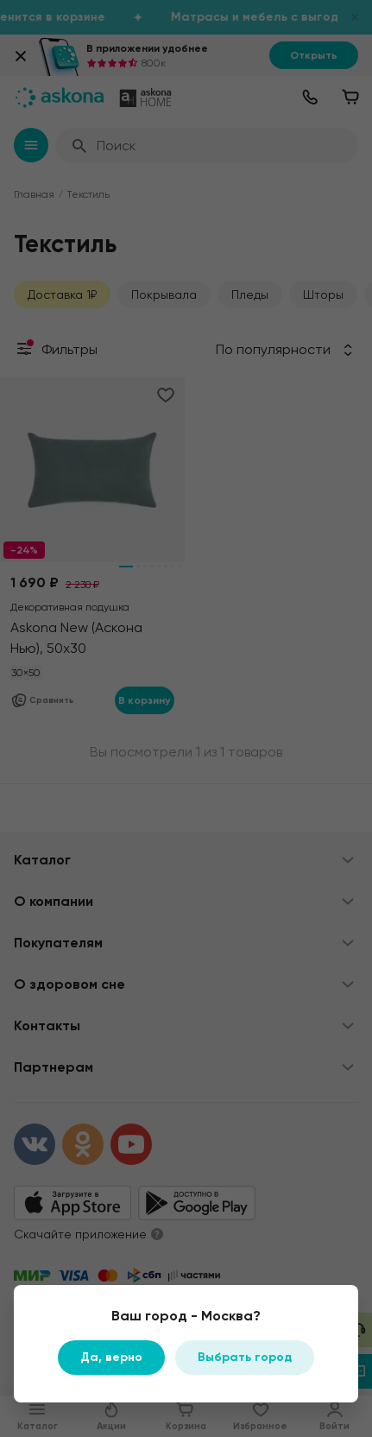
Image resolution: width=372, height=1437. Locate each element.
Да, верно (111, 1357)
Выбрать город (245, 1357)
